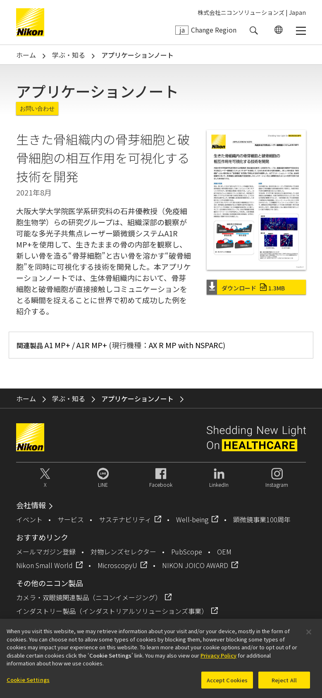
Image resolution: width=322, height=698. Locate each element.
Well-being (192, 519)
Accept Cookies (227, 684)
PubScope (186, 552)
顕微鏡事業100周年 (262, 519)
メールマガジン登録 (46, 552)
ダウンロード (253, 288)
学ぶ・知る (68, 55)
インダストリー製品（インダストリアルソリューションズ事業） (112, 611)
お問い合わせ (37, 108)
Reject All (284, 684)
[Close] (309, 636)
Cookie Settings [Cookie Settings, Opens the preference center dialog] (28, 684)
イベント (29, 519)
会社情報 (31, 505)
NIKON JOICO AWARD (195, 565)
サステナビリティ (125, 519)
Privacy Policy (218, 659)
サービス (70, 519)
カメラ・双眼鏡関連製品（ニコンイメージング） (89, 597)
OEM (224, 552)
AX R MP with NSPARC (186, 345)
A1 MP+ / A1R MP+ (76, 345)
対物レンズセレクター (123, 552)
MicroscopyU (117, 565)
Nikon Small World (44, 565)
